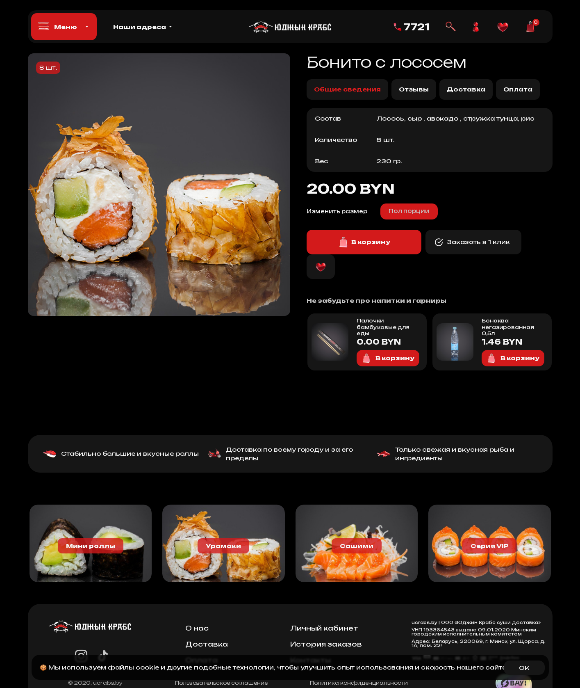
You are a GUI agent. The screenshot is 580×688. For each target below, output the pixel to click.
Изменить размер (337, 211)
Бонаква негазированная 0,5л (508, 327)
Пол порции (409, 211)
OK (524, 667)
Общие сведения (347, 89)
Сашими (356, 545)
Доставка (466, 89)
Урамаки (223, 545)
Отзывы (414, 89)
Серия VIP (490, 545)
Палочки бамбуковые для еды (383, 327)
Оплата (517, 89)
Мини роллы (90, 545)
